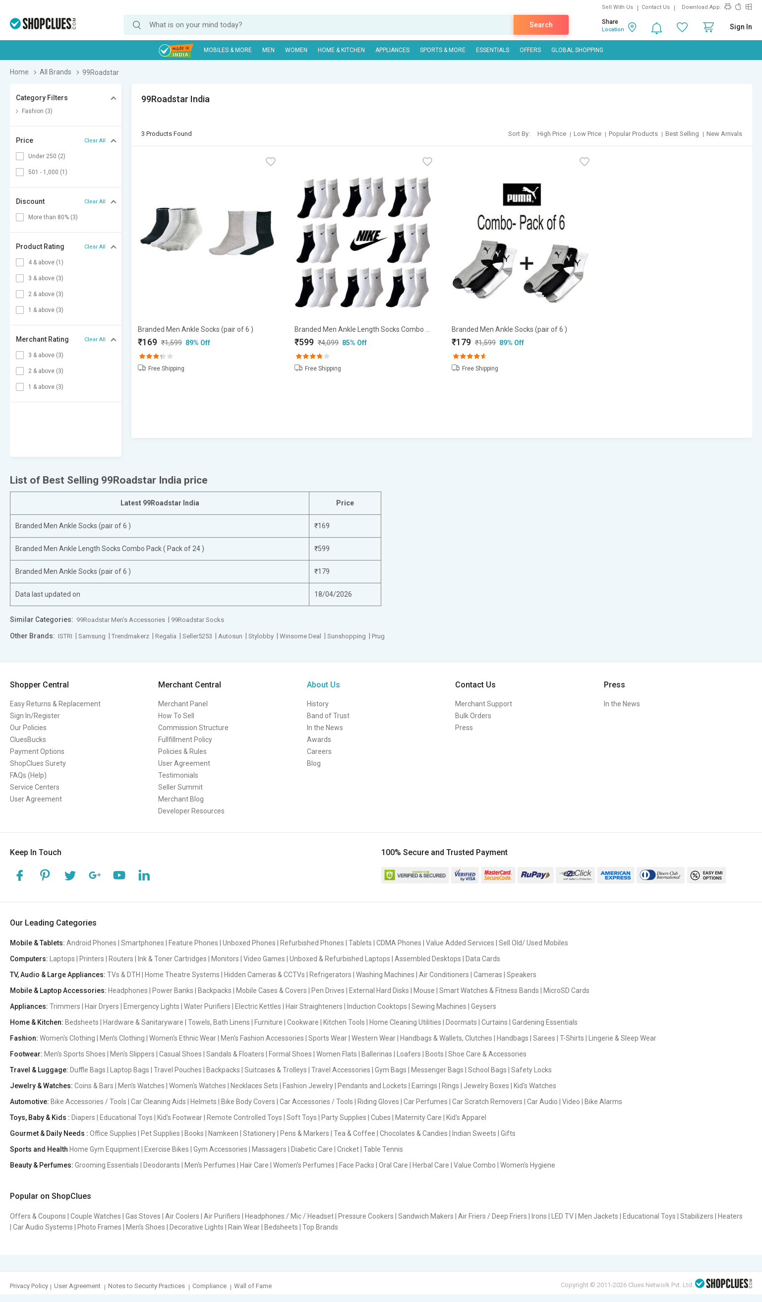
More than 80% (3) (53, 217)
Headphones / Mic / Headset (289, 1216)
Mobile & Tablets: (37, 943)
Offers (530, 50)
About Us (323, 684)
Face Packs (356, 1165)
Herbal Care (430, 1165)
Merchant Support (483, 704)
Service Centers (34, 787)
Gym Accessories (220, 1149)
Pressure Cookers (366, 1216)
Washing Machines (385, 975)
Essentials (492, 50)
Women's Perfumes (304, 1165)
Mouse (424, 990)
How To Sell (176, 716)
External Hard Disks (379, 990)
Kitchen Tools (344, 1022)
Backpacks (215, 990)
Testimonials (178, 775)
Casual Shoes (180, 1054)
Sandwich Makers (426, 1216)
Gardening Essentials (545, 1022)
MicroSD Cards (566, 990)
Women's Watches (197, 1086)
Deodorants (161, 1165)
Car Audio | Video (553, 1102)
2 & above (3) (45, 294)
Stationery (259, 1133)
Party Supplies (343, 1117)
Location (613, 29)
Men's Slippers (132, 1054)
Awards (319, 740)
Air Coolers (182, 1216)
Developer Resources (191, 811)
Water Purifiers (207, 1006)
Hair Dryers (102, 1006)
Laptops (62, 959)
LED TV (562, 1216)
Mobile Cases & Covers (271, 990)
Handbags (512, 1038)
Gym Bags (391, 1070)
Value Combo (475, 1165)
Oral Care (393, 1165)
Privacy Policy (29, 1286)
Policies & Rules (182, 751)
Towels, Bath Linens (219, 1022)
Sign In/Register (35, 716)
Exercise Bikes (166, 1149)
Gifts (508, 1133)
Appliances (392, 50)
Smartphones (142, 943)
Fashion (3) (37, 111)
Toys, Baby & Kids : (40, 1117)
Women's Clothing (67, 1038)
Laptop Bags (129, 1070)
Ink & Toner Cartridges (172, 959)
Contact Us (656, 7)
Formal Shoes (290, 1054)
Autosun (230, 636)
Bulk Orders (473, 716)
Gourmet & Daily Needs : (49, 1133)
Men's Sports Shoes (75, 1054)
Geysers (483, 1006)
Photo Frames (99, 1227)
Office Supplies (113, 1133)
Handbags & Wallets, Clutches (446, 1038)
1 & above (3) (45, 310)
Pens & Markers (304, 1133)
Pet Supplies (160, 1133)
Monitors (225, 959)
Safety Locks (531, 1070)
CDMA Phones (398, 943)
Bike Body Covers (248, 1102)
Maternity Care (418, 1117)
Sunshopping (346, 636)
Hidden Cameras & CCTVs (264, 975)
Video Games (264, 959)
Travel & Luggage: (39, 1070)
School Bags (487, 1070)
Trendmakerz (130, 636)
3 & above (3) (45, 278)
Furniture (268, 1022)
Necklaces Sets (254, 1086)
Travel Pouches (178, 1070)
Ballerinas (376, 1054)
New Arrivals (724, 133)
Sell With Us (617, 7)
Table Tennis (383, 1149)
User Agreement (36, 799)
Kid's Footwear (179, 1117)
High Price (551, 133)
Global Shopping (577, 50)
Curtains (494, 1022)
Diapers (83, 1117)
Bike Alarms (603, 1102)
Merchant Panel (183, 704)
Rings (450, 1086)
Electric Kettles (258, 1006)
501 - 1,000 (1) (47, 172)
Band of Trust (328, 716)
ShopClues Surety (38, 763)
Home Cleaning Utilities (405, 1022)
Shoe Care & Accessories (487, 1054)
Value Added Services (460, 943)
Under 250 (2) (46, 156)
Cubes (381, 1117)
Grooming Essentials (107, 1165)
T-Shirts (572, 1038)
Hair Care (254, 1165)
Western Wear (374, 1038)
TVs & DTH (123, 975)
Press (464, 728)
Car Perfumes (426, 1102)
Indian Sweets (474, 1133)
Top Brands (320, 1227)
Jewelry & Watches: (41, 1086)
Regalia (165, 636)
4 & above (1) (45, 262)
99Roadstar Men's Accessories (120, 619)
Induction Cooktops (377, 1006)
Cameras (487, 975)
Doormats (461, 1022)
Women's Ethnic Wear (182, 1038)
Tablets (360, 943)
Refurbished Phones (312, 943)
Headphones (128, 990)
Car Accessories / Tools (316, 1102)
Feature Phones (193, 943)
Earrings (424, 1086)
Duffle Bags (88, 1070)
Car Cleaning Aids (158, 1102)
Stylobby (261, 636)
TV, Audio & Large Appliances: (58, 975)
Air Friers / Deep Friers (492, 1216)
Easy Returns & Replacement (55, 704)
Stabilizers (696, 1216)
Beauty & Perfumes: (41, 1165)
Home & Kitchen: (36, 1022)
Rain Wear (244, 1227)
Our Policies (28, 728)
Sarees (544, 1038)
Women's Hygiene (527, 1165)
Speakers (521, 975)
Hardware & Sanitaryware (143, 1022)
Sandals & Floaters (235, 1054)
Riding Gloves (378, 1102)
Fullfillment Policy (185, 740)
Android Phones (91, 943)
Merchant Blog (181, 799)
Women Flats (336, 1054)
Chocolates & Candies (414, 1133)
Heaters (730, 1216)
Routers (121, 959)
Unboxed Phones (249, 943)
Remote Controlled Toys (244, 1117)
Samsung (92, 636)
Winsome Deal (300, 636)
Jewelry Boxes (486, 1086)
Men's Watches (141, 1086)
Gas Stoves (143, 1216)
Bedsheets (82, 1022)
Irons (539, 1216)
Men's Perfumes (209, 1165)
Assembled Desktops (428, 959)
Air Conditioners (444, 975)
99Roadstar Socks (197, 619)
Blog (314, 763)
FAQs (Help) (28, 775)
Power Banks (172, 990)
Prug (378, 636)
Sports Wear (327, 1038)
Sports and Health (39, 1149)
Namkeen (223, 1133)
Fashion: (24, 1038)
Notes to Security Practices (146, 1286)
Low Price (587, 133)
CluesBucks (28, 740)
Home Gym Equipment (104, 1149)
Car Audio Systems (43, 1227)
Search (541, 25)
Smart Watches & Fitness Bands (489, 990)
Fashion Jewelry (308, 1086)
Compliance (209, 1286)
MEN (268, 50)
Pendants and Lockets (372, 1086)
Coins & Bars (94, 1086)
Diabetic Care (312, 1149)
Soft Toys (302, 1117)
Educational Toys (126, 1117)
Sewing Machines (439, 1006)
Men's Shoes (145, 1227)
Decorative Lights (197, 1227)
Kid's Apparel (466, 1117)
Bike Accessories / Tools (88, 1102)
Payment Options (37, 751)
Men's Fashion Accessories (262, 1038)
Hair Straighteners (314, 1006)
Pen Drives (328, 990)
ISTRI (65, 636)
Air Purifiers (222, 1216)
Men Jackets (598, 1216)
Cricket (348, 1149)
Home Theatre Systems (182, 975)
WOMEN (296, 50)
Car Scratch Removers (487, 1102)
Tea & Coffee (354, 1133)
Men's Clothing (122, 1038)
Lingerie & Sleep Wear (622, 1038)
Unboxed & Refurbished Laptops (340, 959)
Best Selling (682, 133)
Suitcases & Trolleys (275, 1070)
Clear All (95, 140)
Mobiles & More (228, 50)
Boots (434, 1054)
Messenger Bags (437, 1070)
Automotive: (29, 1102)
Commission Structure (193, 728)
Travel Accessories (340, 1070)
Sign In (741, 27)
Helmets (203, 1102)
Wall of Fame (253, 1286)
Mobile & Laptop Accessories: (58, 990)
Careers (319, 751)
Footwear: (26, 1054)
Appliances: (29, 1006)
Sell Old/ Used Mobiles (533, 943)
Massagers (269, 1149)
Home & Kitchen (341, 50)
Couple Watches (95, 1216)
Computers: (29, 959)
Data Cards (483, 959)
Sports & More (443, 50)
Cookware (303, 1022)
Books (194, 1133)
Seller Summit (180, 787)
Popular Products (633, 133)
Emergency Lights (151, 1006)
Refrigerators (330, 975)
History (318, 704)
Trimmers (65, 1006)
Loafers (409, 1054)
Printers (91, 959)
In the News (325, 728)
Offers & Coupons (38, 1216)
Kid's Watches (535, 1086)
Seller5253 (197, 636)
